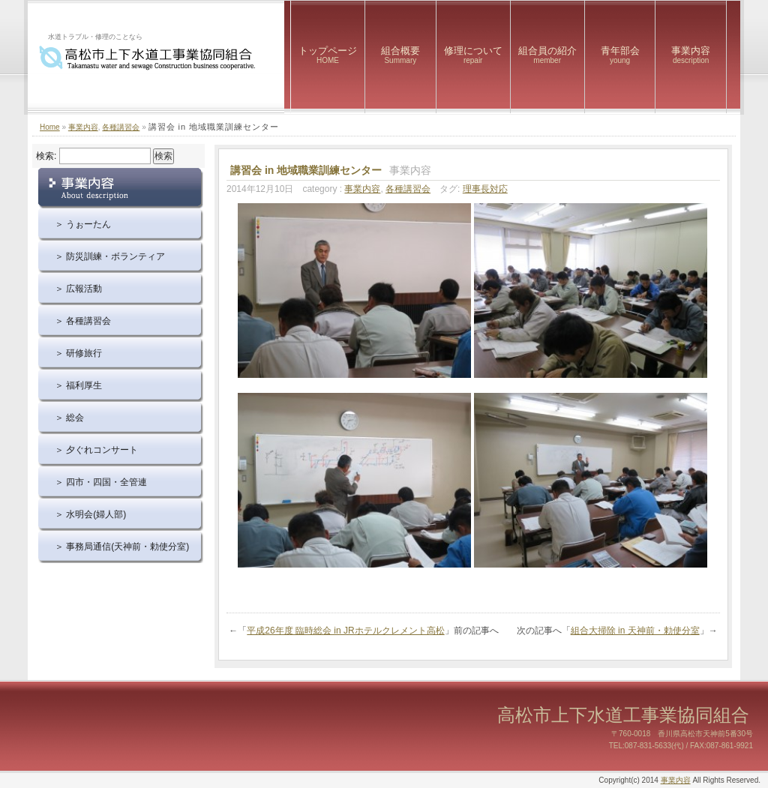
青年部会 (620, 54)
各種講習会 (121, 127)
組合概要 (400, 54)
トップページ (327, 54)
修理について (473, 54)
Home (50, 127)
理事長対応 (485, 189)
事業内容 (690, 54)
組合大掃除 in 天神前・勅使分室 (635, 630)
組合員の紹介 (547, 54)
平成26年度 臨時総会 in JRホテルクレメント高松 (345, 630)
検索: (46, 156)
